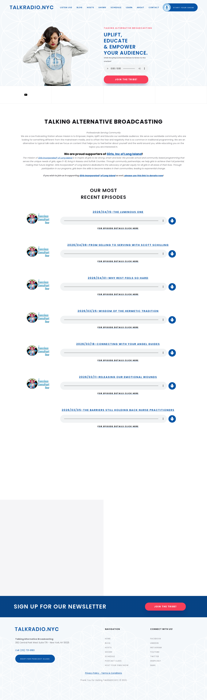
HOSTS (90, 7)
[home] (31, 7)
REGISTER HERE (19, 475)
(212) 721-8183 (27, 650)
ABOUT (140, 7)
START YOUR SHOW (181, 7)
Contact (154, 7)
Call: (17, 650)
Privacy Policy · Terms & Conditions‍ (103, 673)
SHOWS (102, 7)
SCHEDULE (116, 7)
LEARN (129, 7)
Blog (79, 7)
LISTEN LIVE (66, 7)
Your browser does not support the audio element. (113, 221)
